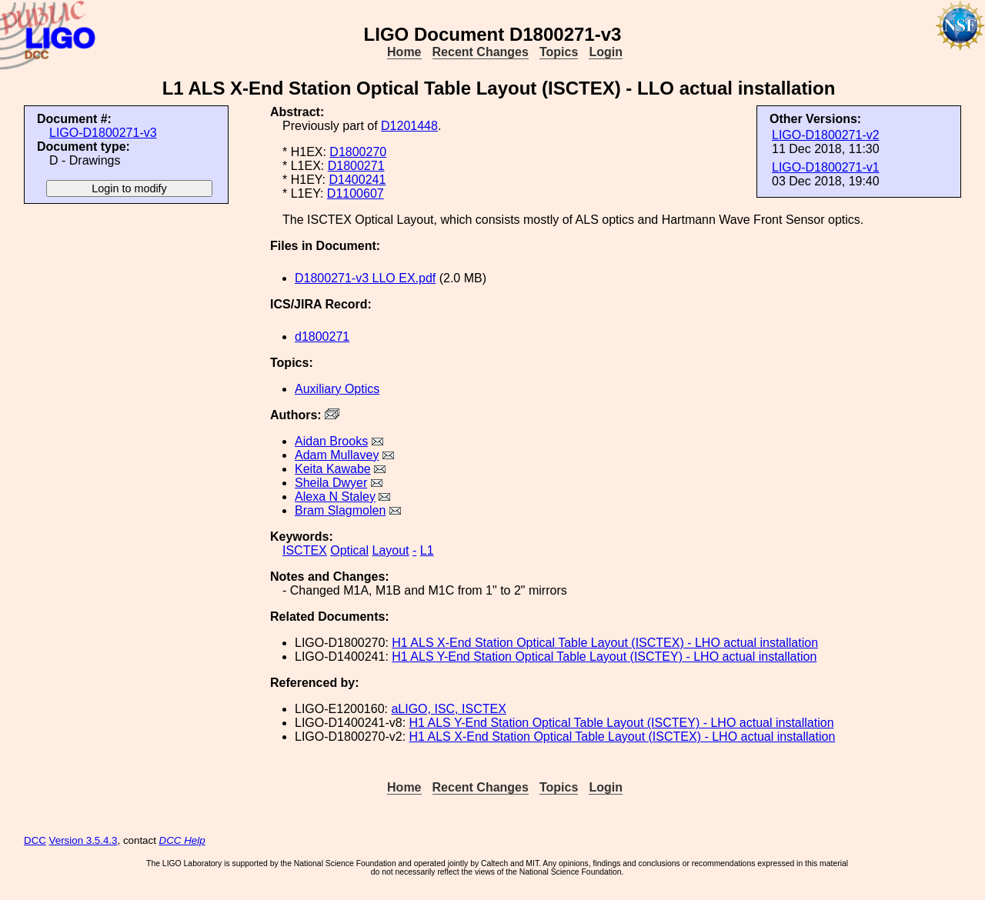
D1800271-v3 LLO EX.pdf (365, 278)
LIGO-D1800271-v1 (826, 167)
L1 (427, 550)
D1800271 (356, 165)
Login (606, 51)
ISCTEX (304, 550)
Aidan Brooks (331, 441)
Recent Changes (480, 51)
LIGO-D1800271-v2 (826, 135)
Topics (558, 51)
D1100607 (355, 193)
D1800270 (357, 151)
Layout (390, 550)
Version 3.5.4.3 (83, 840)
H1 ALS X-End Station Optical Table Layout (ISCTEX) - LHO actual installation (605, 642)
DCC (35, 840)
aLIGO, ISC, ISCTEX (448, 708)
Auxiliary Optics (337, 388)
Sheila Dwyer (331, 482)
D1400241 (357, 179)
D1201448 (409, 125)
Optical (349, 550)
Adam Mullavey (337, 455)
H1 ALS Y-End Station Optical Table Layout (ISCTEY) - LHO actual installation (604, 656)
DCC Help (182, 840)
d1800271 (322, 336)
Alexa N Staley (335, 496)
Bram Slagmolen (340, 510)
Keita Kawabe (333, 468)
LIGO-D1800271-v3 (103, 132)
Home (404, 51)
